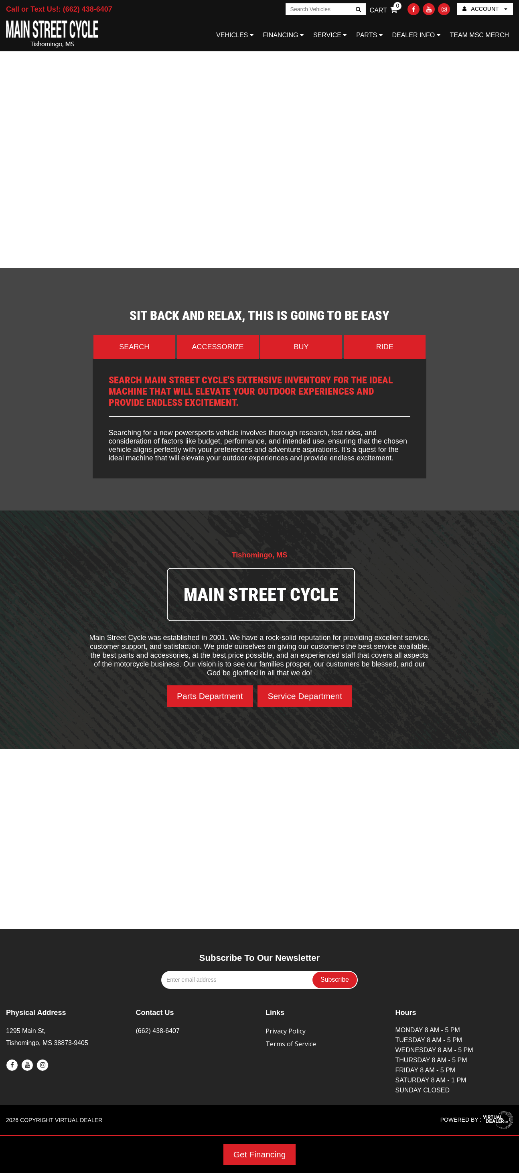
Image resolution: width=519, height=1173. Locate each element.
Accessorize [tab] (217, 347)
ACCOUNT (484, 9)
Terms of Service (291, 1043)
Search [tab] (134, 347)
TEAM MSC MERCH (479, 35)
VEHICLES (234, 35)
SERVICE (330, 35)
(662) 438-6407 (158, 1030)
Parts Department (210, 696)
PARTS (369, 35)
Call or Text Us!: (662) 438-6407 (59, 9)
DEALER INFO (416, 35)
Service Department (305, 696)
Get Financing (259, 1154)
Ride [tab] (384, 347)
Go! (357, 10)
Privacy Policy (286, 1031)
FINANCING (283, 35)
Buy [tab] (301, 347)
